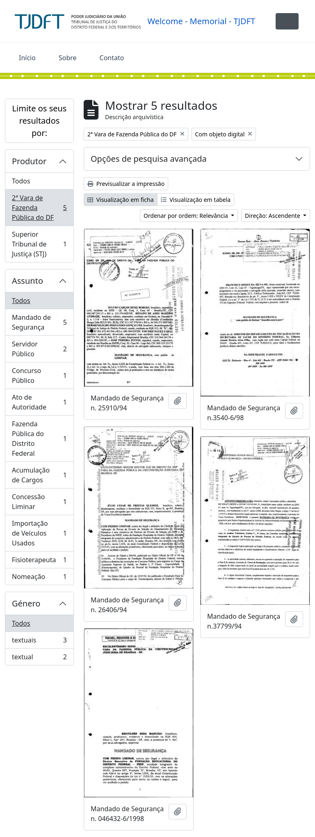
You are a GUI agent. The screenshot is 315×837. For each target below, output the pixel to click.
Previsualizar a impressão (125, 184)
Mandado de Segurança (39, 322)
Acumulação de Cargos (39, 475)
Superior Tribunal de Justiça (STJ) (39, 244)
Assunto (27, 280)
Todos (21, 180)
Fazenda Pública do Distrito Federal (39, 438)
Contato (112, 57)
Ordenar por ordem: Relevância (187, 215)
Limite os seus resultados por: (39, 120)
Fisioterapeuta (39, 561)
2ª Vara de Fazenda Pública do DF (39, 207)
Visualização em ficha (120, 200)
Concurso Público (39, 375)
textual (39, 658)
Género (26, 603)
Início (27, 57)
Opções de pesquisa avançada (149, 158)
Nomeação (39, 578)
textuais (39, 642)
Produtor (29, 161)
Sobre (68, 57)
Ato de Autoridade (39, 402)
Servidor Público (39, 348)
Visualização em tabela (196, 200)
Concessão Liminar (39, 501)
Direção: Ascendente (273, 215)
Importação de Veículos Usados (39, 533)
